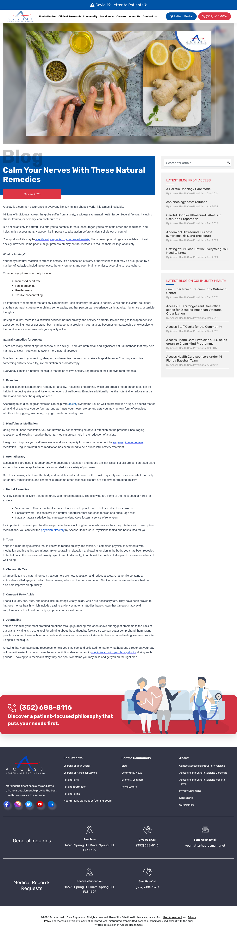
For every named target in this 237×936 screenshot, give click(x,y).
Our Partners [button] (186, 804)
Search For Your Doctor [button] (77, 765)
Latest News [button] (186, 797)
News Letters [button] (129, 786)
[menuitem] (121, 16)
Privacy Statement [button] (190, 790)
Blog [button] (124, 765)
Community (90, 16)
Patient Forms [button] (72, 793)
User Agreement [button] (172, 917)
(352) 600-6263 (147, 887)
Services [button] (107, 16)
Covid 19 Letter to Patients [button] (118, 5)
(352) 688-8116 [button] (214, 16)
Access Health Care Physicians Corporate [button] (203, 772)
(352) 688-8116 (45, 707)
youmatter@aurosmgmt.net (205, 845)
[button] (20, 16)
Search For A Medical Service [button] (80, 772)
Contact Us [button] (150, 16)
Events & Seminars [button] (133, 779)
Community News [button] (132, 772)
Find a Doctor (47, 16)
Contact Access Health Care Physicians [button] (202, 765)
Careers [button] (121, 16)
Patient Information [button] (75, 786)
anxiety (72, 403)
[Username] (197, 162)
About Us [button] (134, 16)
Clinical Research (70, 16)
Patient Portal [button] (181, 16)
